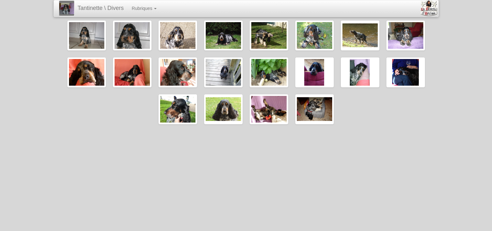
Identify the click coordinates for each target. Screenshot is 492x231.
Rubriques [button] (144, 8)
